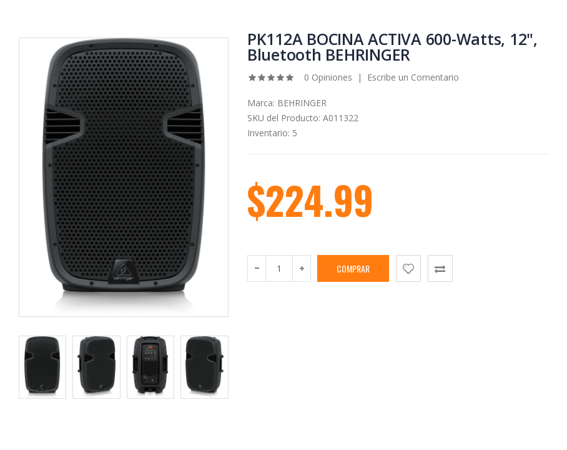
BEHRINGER (302, 103)
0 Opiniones (327, 77)
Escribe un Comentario (413, 77)
